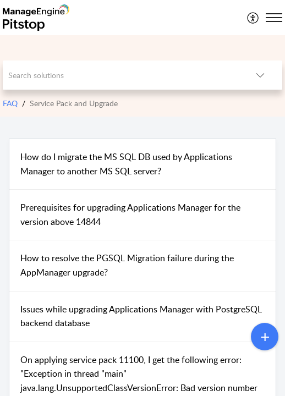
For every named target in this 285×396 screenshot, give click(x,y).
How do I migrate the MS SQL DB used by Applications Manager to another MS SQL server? (126, 164)
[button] (253, 17)
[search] (120, 75)
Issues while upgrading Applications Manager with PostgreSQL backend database (141, 316)
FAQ (10, 103)
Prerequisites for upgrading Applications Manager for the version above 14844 (130, 214)
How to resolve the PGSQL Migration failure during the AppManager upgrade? (127, 265)
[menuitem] (253, 17)
